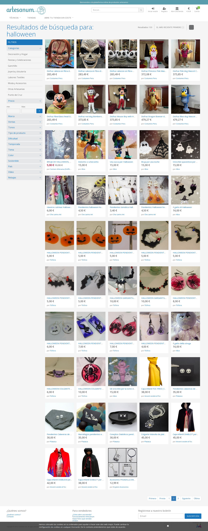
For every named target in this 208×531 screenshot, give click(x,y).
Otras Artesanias (16, 89)
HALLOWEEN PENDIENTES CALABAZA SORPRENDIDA (72, 252)
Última (197, 498)
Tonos (11, 127)
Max (23, 106)
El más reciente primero (170, 27)
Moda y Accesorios (17, 83)
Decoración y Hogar (18, 54)
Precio (11, 100)
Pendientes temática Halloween (124, 207)
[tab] (24, 48)
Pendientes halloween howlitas (92, 207)
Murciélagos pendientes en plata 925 (95, 434)
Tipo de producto (16, 133)
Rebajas (12, 177)
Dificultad (13, 138)
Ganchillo (12, 65)
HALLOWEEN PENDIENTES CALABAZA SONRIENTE (101, 252)
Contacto (10, 516)
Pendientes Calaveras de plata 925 (63, 434)
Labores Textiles (16, 77)
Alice (83, 169)
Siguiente (186, 498)
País (10, 166)
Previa (162, 498)
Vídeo (11, 172)
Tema (11, 149)
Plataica (179, 396)
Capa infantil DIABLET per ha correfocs (96, 479)
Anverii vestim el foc (152, 396)
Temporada (14, 144)
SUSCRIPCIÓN (193, 516)
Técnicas (14, 17)
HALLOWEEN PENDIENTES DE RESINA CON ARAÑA (133, 343)
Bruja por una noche (150, 161)
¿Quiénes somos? (14, 514)
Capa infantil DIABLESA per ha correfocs (65, 479)
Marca (11, 116)
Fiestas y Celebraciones (19, 60)
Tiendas (31, 17)
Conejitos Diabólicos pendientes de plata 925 (130, 434)
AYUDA (75, 521)
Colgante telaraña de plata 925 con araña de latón (164, 434)
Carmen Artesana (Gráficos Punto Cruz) (66, 169)
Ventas (11, 121)
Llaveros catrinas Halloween (60, 207)
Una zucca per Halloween (121, 161)
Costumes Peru (56, 78)
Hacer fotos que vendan (82, 519)
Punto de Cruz (15, 94)
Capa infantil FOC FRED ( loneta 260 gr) (159, 388)
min (8, 106)
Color (11, 155)
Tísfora (53, 260)
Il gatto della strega (182, 343)
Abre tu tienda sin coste (57, 17)
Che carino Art (55, 214)
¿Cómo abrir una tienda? (82, 514)
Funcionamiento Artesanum (83, 516)
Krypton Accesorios (121, 487)
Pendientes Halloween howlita (155, 207)
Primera (152, 498)
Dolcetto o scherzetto (88, 161)
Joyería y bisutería (17, 71)
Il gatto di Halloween (182, 207)
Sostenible (13, 160)
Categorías (13, 48)
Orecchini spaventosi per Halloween (189, 161)
